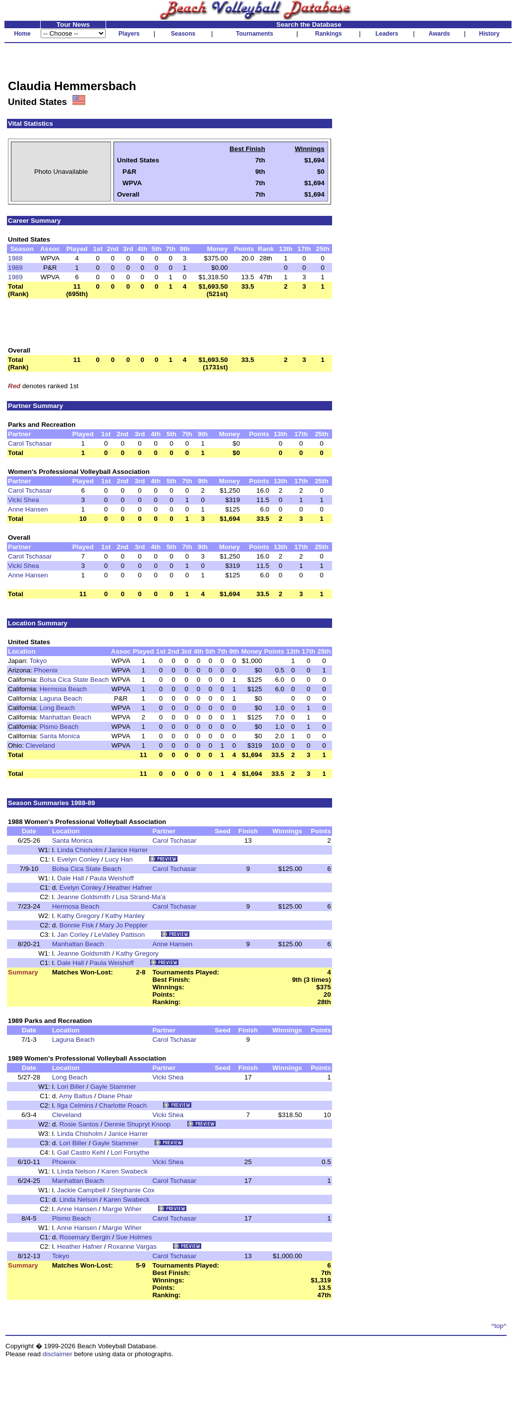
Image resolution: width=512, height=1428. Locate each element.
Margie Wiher (121, 1209)
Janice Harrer (128, 850)
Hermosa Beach (63, 689)
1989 (15, 267)
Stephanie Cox (132, 1190)
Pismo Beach (59, 726)
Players (129, 33)
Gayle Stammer (113, 1086)
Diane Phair (115, 1096)
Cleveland (40, 745)
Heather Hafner (129, 887)
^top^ (499, 1325)
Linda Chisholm (80, 850)
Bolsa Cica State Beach (74, 679)
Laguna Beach (61, 698)
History (489, 33)
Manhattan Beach (65, 717)
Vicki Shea (23, 500)
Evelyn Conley (78, 859)
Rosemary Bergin (85, 1237)
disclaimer (57, 1354)
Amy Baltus (75, 1096)
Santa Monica (60, 736)
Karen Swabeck (124, 1171)
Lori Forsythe (130, 1152)
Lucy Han (119, 859)
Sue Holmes (134, 1237)
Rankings (328, 33)
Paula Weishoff (111, 878)
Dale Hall (70, 878)
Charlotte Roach (123, 1105)
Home (22, 33)
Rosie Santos (79, 1124)
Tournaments (254, 33)
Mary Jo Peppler (123, 925)
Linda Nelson (76, 1171)
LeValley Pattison (119, 934)
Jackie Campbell (81, 1190)
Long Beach (57, 708)
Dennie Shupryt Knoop (137, 1124)
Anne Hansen (28, 509)
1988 (15, 258)
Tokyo (38, 660)
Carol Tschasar (30, 443)
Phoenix (46, 670)
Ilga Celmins (75, 1105)
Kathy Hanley (124, 915)
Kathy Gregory (78, 915)
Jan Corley (73, 934)
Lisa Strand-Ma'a (141, 897)
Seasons (183, 33)
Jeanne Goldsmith (83, 897)
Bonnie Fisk (76, 925)
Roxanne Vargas (132, 1246)
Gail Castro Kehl (81, 1152)
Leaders (386, 33)
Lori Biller (71, 1086)
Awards (439, 33)
